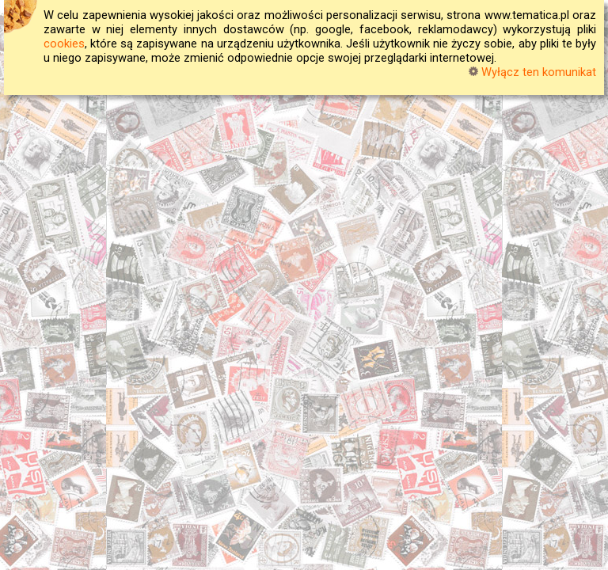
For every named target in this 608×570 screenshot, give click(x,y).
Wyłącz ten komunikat (532, 72)
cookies (64, 43)
